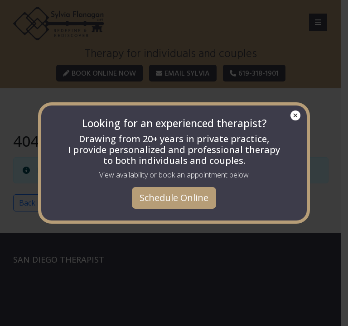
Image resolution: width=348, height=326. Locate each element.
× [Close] (296, 115)
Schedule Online (174, 198)
